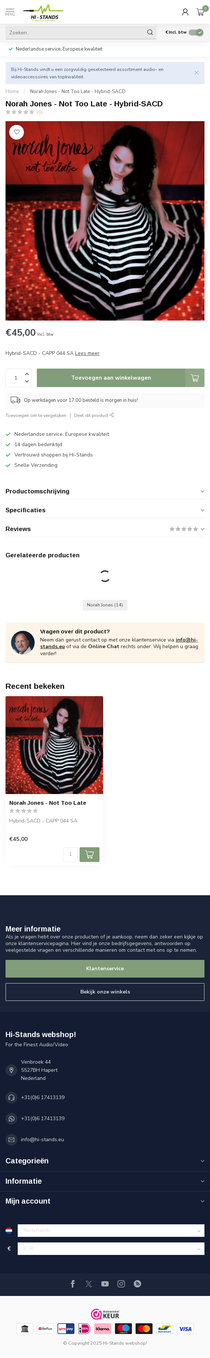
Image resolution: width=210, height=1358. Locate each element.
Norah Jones (105, 605)
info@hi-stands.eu (42, 1139)
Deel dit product (94, 415)
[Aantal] (70, 854)
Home (12, 91)
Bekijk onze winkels (105, 991)
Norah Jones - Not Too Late (47, 803)
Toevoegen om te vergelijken (36, 415)
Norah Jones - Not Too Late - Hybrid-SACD (78, 91)
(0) (40, 112)
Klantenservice (105, 968)
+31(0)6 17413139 (42, 1097)
